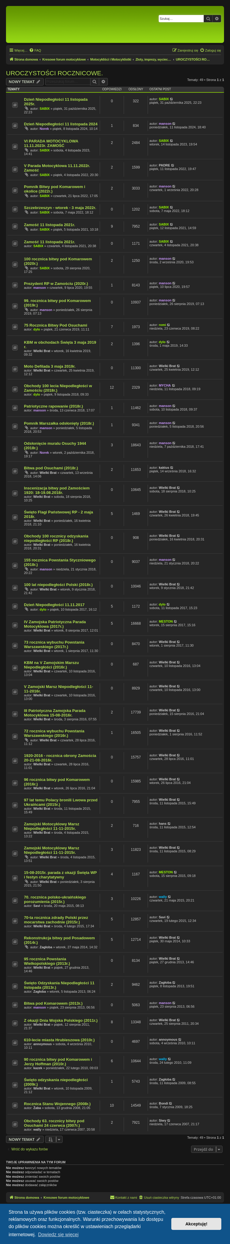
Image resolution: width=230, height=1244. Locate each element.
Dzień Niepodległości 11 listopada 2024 (61, 124)
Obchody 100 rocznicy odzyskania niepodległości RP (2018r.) (56, 538)
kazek (37, 1068)
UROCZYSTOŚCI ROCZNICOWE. (54, 73)
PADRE (164, 165)
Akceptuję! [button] (196, 1224)
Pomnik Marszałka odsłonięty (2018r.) (59, 423)
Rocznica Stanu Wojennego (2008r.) (57, 1104)
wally (163, 897)
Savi (36, 906)
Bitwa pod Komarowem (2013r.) (53, 1003)
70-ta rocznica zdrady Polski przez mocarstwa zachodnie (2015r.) (56, 919)
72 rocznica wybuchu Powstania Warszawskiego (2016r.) (54, 733)
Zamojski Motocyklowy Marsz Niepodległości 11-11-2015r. (51, 826)
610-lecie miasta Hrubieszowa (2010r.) (59, 1040)
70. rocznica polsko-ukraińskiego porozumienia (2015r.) (55, 899)
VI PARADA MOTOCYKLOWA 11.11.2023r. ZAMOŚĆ (51, 143)
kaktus (164, 467)
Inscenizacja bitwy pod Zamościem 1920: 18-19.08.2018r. (57, 490)
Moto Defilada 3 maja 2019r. (49, 366)
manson (165, 123)
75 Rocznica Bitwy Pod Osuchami (55, 325)
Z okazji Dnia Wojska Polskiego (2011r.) (61, 1020)
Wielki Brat (41, 351)
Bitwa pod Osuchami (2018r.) (51, 468)
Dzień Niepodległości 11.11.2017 (54, 605)
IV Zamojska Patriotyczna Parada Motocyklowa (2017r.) (55, 624)
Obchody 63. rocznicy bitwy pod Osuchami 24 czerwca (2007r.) (54, 1123)
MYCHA (165, 385)
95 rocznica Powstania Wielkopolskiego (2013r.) (47, 961)
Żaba (37, 1108)
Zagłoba (46, 947)
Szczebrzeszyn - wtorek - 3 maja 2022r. (60, 207)
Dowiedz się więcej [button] (58, 1234)
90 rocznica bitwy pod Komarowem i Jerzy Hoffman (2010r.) (58, 1061)
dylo (36, 329)
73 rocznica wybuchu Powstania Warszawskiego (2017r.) (54, 644)
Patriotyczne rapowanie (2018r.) (53, 406)
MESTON (166, 621)
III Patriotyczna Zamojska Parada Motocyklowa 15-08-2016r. (54, 712)
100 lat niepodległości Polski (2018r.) (58, 584)
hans (163, 823)
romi (162, 325)
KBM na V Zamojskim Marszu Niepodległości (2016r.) (51, 664)
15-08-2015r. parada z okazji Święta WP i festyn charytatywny (60, 874)
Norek (44, 128)
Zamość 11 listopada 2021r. (49, 225)
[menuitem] (35, 50)
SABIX (45, 108)
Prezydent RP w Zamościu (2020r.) (56, 283)
